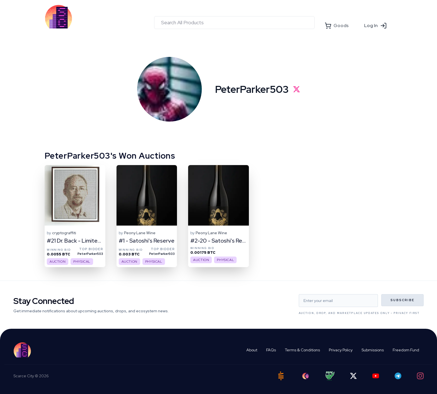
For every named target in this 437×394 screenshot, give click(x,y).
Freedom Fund (406, 349)
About (251, 349)
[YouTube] (375, 376)
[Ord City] (305, 376)
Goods (337, 25)
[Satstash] (280, 375)
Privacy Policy (341, 349)
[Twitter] (353, 376)
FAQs (271, 349)
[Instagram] (420, 376)
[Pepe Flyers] (330, 376)
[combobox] (234, 22)
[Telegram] (398, 376)
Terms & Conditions (302, 349)
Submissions (372, 349)
